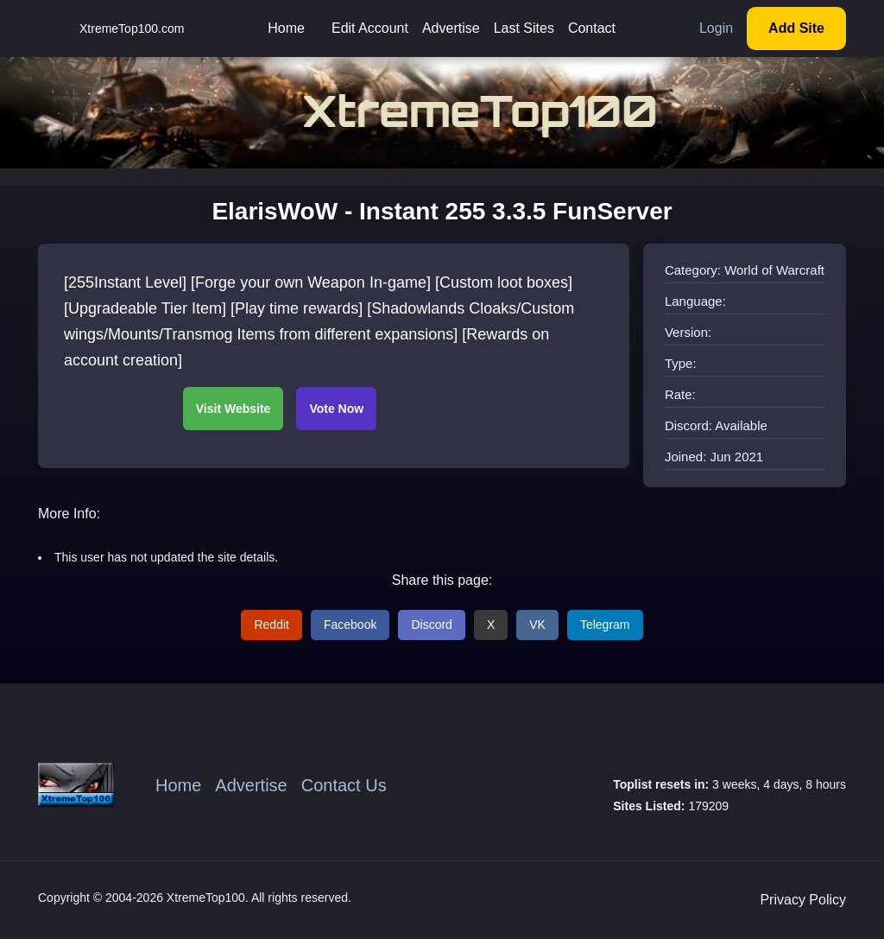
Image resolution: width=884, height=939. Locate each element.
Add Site (796, 28)
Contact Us (344, 785)
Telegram (605, 624)
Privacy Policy (803, 899)
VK (537, 624)
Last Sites (524, 28)
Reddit (271, 624)
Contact (592, 28)
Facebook (350, 624)
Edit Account (370, 28)
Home (286, 28)
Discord (431, 624)
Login (716, 28)
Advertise (451, 28)
